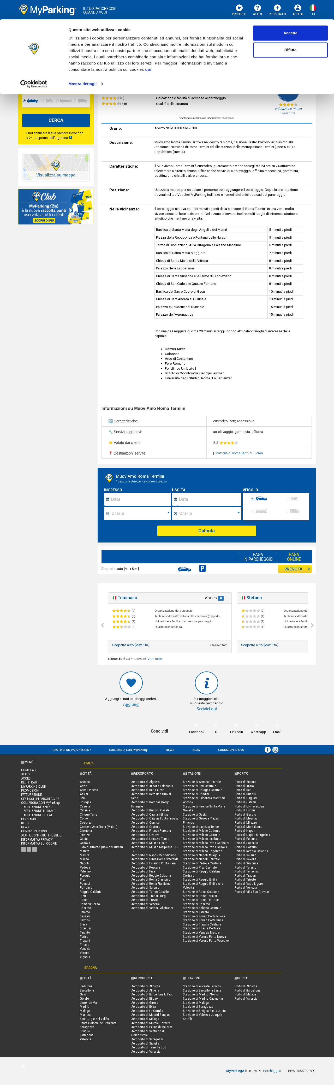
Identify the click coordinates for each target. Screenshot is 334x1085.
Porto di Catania (246, 802)
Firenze (85, 835)
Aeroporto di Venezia (145, 904)
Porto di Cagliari (246, 798)
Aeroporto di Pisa (143, 871)
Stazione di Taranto (196, 912)
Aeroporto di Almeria (145, 990)
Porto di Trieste (245, 879)
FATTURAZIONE (31, 795)
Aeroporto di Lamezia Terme (150, 839)
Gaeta (84, 839)
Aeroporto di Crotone (145, 827)
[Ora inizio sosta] (140, 513)
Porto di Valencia (246, 998)
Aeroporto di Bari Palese (147, 790)
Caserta (85, 806)
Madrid (85, 1007)
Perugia (85, 875)
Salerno (85, 912)
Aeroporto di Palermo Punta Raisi (153, 863)
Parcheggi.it (272, 1071)
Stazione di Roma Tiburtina (201, 900)
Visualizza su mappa (55, 175)
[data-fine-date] (43, 81)
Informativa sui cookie (39, 843)
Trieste (84, 945)
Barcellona (87, 990)
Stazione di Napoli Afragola (201, 855)
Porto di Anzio (244, 786)
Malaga (85, 1011)
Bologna (85, 802)
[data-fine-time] (78, 81)
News (170, 749)
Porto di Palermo (246, 839)
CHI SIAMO (28, 819)
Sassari (85, 916)
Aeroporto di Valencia (145, 1051)
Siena (83, 924)
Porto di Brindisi (246, 794)
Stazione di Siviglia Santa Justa (204, 1011)
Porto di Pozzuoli (246, 847)
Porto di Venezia (246, 887)
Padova (85, 867)
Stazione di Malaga (196, 1003)
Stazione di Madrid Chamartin (203, 998)
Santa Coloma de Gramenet (98, 1023)
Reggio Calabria (91, 892)
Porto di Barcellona (247, 990)
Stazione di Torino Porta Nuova (204, 916)
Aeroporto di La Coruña (147, 1011)
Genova (85, 843)
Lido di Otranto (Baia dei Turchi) (101, 847)
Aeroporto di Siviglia (145, 1043)
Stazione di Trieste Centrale (201, 928)
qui (148, 50)
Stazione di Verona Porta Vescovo (206, 940)
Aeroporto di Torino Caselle (150, 892)
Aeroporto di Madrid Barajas (150, 1015)
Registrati (29, 782)
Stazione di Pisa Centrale (200, 867)
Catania (85, 810)
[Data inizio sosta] (140, 499)
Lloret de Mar (89, 1003)
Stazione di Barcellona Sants (202, 990)
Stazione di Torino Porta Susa (203, 920)
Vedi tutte (154, 659)
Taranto (85, 932)
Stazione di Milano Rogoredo (202, 851)
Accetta (290, 13)
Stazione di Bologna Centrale (202, 790)
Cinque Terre (88, 814)
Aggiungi (131, 704)
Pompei (85, 884)
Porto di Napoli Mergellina (252, 835)
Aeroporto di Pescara (145, 867)
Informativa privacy (37, 839)
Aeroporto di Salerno (145, 887)
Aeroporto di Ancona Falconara (152, 786)
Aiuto (25, 774)
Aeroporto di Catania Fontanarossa (154, 818)
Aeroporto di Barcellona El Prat (152, 994)
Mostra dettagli (82, 64)
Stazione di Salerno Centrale (202, 908)
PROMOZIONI (30, 790)
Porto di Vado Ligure (249, 884)
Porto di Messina (246, 818)
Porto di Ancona (245, 782)
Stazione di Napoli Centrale (201, 859)
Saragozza (87, 1027)
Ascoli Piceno (89, 790)
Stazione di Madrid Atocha (201, 994)
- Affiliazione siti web (38, 815)
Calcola (206, 530)
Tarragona (86, 1035)
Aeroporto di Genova (145, 835)
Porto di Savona (245, 859)
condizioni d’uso (231, 749)
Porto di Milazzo (246, 822)
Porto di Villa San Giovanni (252, 892)
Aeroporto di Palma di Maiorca (151, 1027)
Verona (84, 953)
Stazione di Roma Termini (234, 453)
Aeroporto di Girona (144, 1003)
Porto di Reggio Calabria (251, 851)
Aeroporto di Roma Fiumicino (151, 884)
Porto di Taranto (246, 867)
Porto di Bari (243, 790)
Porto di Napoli (245, 831)
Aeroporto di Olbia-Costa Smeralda (154, 859)
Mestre (84, 855)
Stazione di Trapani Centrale (202, 924)
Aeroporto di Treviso (145, 900)
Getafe (84, 998)
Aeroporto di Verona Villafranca (152, 908)
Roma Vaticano (90, 904)
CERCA (56, 120)
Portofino (86, 887)
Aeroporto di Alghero (145, 782)
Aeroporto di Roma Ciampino (150, 879)
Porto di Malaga (245, 994)
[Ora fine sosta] (209, 513)
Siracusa (86, 928)
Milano (84, 859)
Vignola (85, 957)
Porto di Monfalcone (248, 827)
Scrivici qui (206, 709)
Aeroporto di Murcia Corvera (150, 1023)
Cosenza (86, 822)
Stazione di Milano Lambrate (202, 839)
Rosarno (85, 908)
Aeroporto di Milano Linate (149, 843)
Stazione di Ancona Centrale (202, 782)
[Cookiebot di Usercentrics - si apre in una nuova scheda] (34, 65)
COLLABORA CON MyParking (128, 749)
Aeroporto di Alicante (145, 986)
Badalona (86, 986)
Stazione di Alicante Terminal (202, 986)
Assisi (84, 794)
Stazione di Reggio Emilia (200, 879)
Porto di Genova (246, 814)
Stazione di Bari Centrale (199, 786)
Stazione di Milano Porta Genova (205, 847)
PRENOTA (297, 569)
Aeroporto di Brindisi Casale (150, 810)
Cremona (86, 831)
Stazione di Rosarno (196, 904)
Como (84, 818)
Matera (84, 851)
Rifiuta (290, 31)
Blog (196, 749)
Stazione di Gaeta (195, 814)
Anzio (83, 786)
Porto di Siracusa (246, 863)
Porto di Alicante (246, 986)
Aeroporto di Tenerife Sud (148, 1047)
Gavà (83, 994)
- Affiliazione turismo (38, 811)
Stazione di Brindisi (196, 794)
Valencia (85, 1039)
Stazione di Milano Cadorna (201, 831)
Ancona (85, 782)
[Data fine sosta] (209, 499)
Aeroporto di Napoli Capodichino (153, 855)
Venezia (85, 949)
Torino (84, 937)
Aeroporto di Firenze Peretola (151, 831)
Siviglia (85, 1031)
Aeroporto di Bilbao (144, 998)
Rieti (83, 896)
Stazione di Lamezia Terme (201, 827)
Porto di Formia (245, 810)
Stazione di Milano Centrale (201, 835)
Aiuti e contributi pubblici (41, 835)
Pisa (83, 879)
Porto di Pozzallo (246, 843)
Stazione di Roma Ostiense (201, 892)
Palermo (85, 871)
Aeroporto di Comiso (145, 822)
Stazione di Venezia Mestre (201, 932)
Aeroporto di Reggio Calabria (151, 875)
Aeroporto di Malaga (145, 1019)
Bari (82, 798)
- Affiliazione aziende (37, 807)
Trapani (85, 940)
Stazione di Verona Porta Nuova (204, 937)
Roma (258, 453)
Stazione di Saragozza (198, 1007)
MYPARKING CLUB (33, 786)
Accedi (26, 778)
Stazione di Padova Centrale (202, 863)
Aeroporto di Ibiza (143, 1007)
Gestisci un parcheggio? (71, 749)
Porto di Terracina (247, 871)
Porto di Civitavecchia (249, 806)
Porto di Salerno (246, 855)
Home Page (29, 770)
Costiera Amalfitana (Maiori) (98, 827)
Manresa (85, 1015)
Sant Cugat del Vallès (94, 1019)
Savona (85, 920)
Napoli (84, 863)
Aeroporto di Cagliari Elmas (149, 814)
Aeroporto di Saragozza (147, 1039)
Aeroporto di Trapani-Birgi (148, 896)
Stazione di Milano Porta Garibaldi (206, 843)
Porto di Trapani (246, 875)
